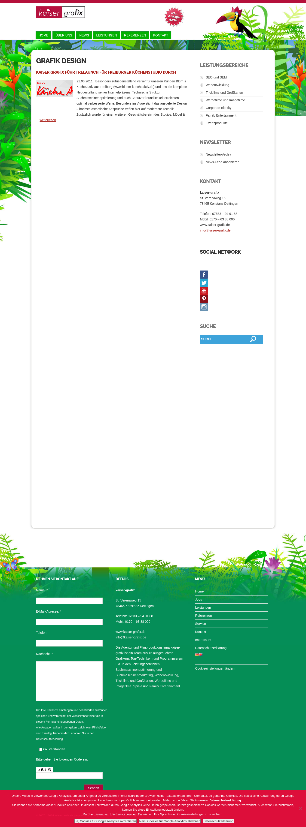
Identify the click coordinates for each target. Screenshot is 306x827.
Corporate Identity (218, 108)
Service (200, 624)
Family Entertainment (221, 115)
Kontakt (160, 35)
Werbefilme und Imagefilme (225, 100)
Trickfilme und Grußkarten (224, 92)
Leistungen (106, 35)
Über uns (63, 35)
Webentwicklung (217, 85)
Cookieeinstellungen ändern (215, 668)
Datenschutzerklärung (49, 739)
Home (43, 35)
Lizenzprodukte (217, 123)
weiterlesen (48, 120)
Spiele (137, 686)
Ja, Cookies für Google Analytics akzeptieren (105, 821)
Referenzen (135, 35)
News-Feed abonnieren (222, 162)
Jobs (198, 599)
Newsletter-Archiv (218, 154)
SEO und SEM (216, 77)
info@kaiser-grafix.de (215, 230)
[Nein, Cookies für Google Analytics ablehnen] (300, 808)
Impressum (203, 640)
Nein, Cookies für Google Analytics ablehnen (169, 821)
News (84, 35)
